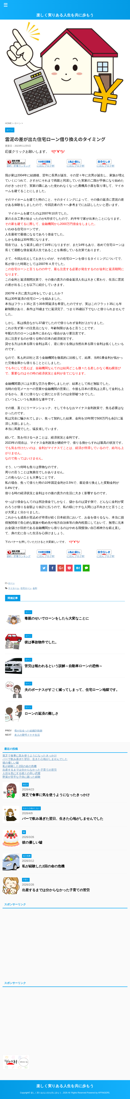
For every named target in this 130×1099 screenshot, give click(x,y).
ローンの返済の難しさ (41, 713)
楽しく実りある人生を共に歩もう (65, 15)
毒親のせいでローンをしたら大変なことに (57, 618)
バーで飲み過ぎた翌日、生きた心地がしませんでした (35, 759)
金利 (35, 588)
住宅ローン (25, 588)
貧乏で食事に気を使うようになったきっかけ (30, 755)
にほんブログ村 (46, 165)
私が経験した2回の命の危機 (20, 766)
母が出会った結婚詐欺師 (28, 730)
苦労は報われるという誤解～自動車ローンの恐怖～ (63, 666)
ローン (11, 583)
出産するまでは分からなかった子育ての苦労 (30, 769)
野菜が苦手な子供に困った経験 (21, 776)
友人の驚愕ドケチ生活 (27, 734)
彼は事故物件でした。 (41, 642)
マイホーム (13, 588)
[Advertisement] (63, 944)
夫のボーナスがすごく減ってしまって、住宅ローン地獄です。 (72, 690)
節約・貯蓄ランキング (18, 166)
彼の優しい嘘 (11, 762)
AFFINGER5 (103, 1092)
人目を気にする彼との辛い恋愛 (21, 773)
